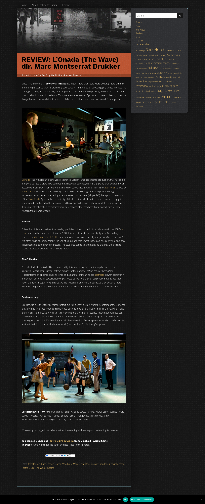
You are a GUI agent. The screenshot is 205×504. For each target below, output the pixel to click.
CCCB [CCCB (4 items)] (171, 59)
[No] (201, 499)
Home (24, 5)
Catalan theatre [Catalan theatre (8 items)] (161, 59)
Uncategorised (143, 44)
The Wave (41, 467)
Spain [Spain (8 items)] (138, 91)
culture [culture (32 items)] (152, 68)
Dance (139, 26)
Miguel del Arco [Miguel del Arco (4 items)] (154, 81)
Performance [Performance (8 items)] (142, 85)
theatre (50, 467)
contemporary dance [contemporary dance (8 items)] (158, 63)
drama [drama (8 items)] (151, 73)
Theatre (77, 75)
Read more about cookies (142, 499)
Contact (66, 5)
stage (121, 464)
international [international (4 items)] (149, 77)
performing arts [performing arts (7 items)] (156, 85)
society (114, 464)
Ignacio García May (56, 464)
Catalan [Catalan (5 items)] (163, 55)
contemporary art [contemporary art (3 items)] (141, 63)
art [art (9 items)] (137, 50)
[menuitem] (23, 5)
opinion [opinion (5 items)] (168, 81)
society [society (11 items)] (174, 85)
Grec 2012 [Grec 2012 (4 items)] (140, 77)
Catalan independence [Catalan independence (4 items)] (144, 59)
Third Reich (34, 199)
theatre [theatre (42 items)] (167, 96)
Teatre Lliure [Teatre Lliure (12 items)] (172, 91)
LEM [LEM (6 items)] (156, 77)
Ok (125, 499)
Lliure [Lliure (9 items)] (162, 77)
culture (42, 464)
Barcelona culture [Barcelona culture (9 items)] (174, 50)
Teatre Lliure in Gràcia (61, 440)
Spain (138, 37)
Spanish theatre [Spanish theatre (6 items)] (149, 91)
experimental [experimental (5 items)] (173, 73)
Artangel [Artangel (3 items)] (142, 51)
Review (68, 75)
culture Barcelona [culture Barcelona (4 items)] (165, 68)
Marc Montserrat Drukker (47, 237)
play (96, 464)
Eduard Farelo (29, 191)
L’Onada (26, 179)
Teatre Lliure (28, 467)
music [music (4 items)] (162, 81)
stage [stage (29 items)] (160, 90)
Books (139, 22)
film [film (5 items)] (181, 73)
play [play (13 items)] (167, 85)
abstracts (99, 274)
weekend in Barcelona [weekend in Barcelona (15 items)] (158, 102)
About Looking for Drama (45, 5)
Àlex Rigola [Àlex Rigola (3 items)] (139, 106)
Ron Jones (110, 187)
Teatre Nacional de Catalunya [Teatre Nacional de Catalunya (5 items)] (148, 97)
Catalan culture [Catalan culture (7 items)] (174, 55)
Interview (140, 29)
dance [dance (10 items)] (144, 73)
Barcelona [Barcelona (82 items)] (154, 50)
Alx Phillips (56, 75)
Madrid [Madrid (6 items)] (168, 77)
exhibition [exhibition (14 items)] (161, 73)
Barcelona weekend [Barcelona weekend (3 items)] (142, 55)
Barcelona (32, 464)
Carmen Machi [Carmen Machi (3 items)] (154, 55)
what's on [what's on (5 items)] (176, 102)
